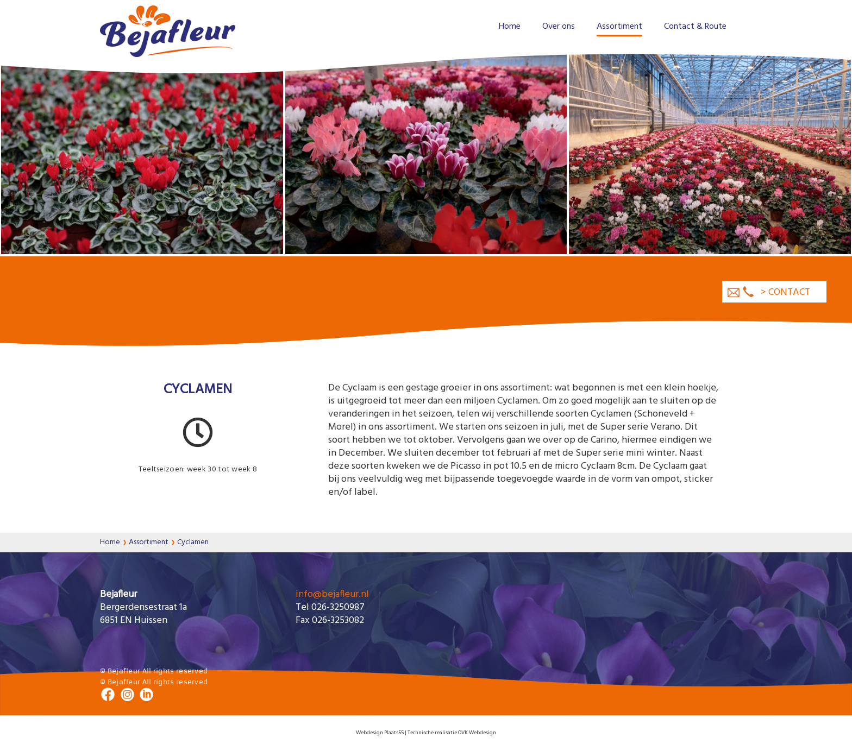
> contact (785, 292)
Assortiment (619, 27)
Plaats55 (393, 732)
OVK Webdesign (477, 732)
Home (510, 27)
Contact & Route (695, 27)
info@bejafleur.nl (332, 594)
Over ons (558, 27)
